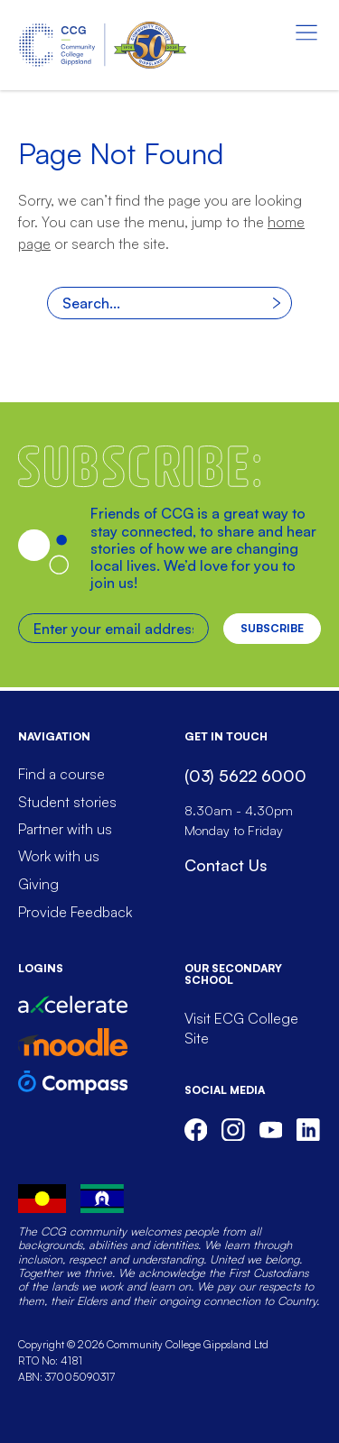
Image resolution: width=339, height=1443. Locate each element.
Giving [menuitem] (38, 884)
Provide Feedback (75, 912)
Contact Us (225, 865)
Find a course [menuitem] (61, 774)
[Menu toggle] (306, 32)
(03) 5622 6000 (245, 776)
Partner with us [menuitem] (65, 829)
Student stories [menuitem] (67, 802)
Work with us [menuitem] (58, 856)
